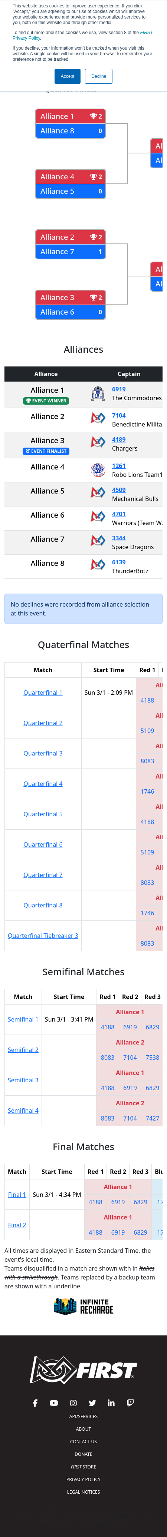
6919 (119, 389)
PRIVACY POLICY (83, 1479)
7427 (153, 1118)
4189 (119, 439)
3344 (119, 538)
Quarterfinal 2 (42, 723)
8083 (147, 761)
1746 (147, 791)
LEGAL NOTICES (83, 1492)
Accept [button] (68, 76)
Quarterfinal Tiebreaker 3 (43, 936)
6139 (119, 562)
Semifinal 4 (23, 1110)
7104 (119, 415)
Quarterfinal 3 (42, 753)
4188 (147, 700)
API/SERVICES (83, 1416)
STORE (83, 1467)
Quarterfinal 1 (42, 692)
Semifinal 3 (23, 1080)
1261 (119, 466)
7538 (153, 1057)
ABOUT (83, 1429)
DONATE (83, 1454)
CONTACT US (83, 1441)
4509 (119, 490)
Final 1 (17, 1195)
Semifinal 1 (23, 1019)
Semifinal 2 (23, 1050)
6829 (153, 1027)
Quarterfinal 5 (42, 814)
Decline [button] (98, 76)
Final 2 (17, 1225)
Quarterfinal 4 (42, 784)
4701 (119, 514)
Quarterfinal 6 (42, 844)
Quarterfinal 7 (42, 875)
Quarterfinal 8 (42, 905)
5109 (147, 731)
